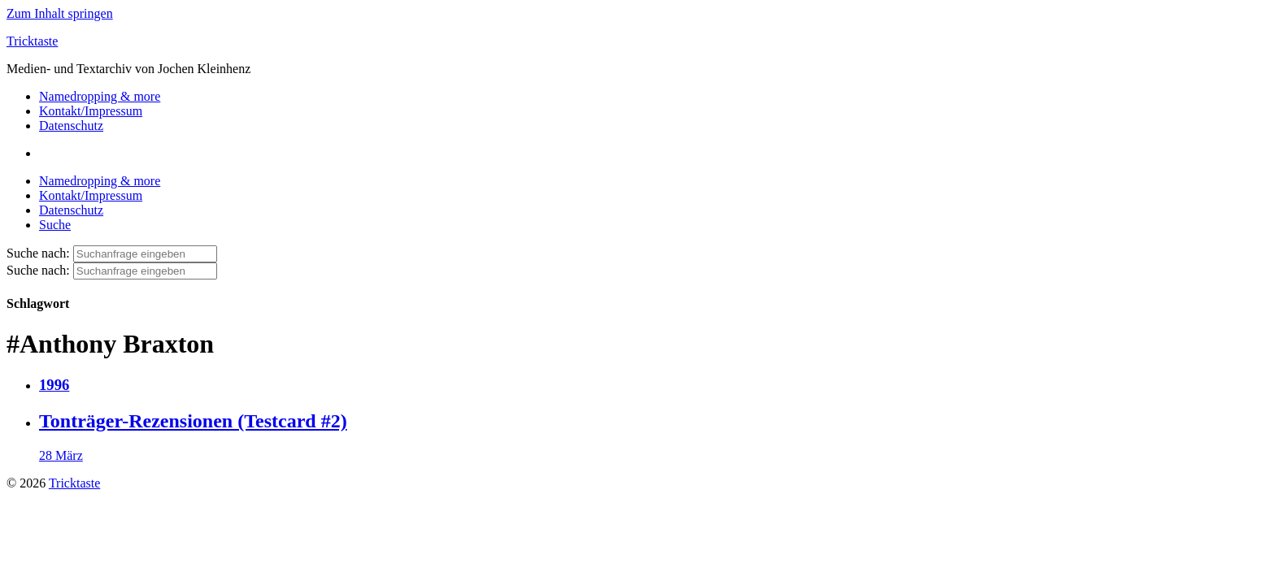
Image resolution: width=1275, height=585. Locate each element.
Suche (55, 225)
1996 (54, 384)
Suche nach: (38, 253)
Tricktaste (32, 41)
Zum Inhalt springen (60, 13)
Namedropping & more (99, 96)
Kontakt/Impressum (90, 111)
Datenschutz (71, 125)
